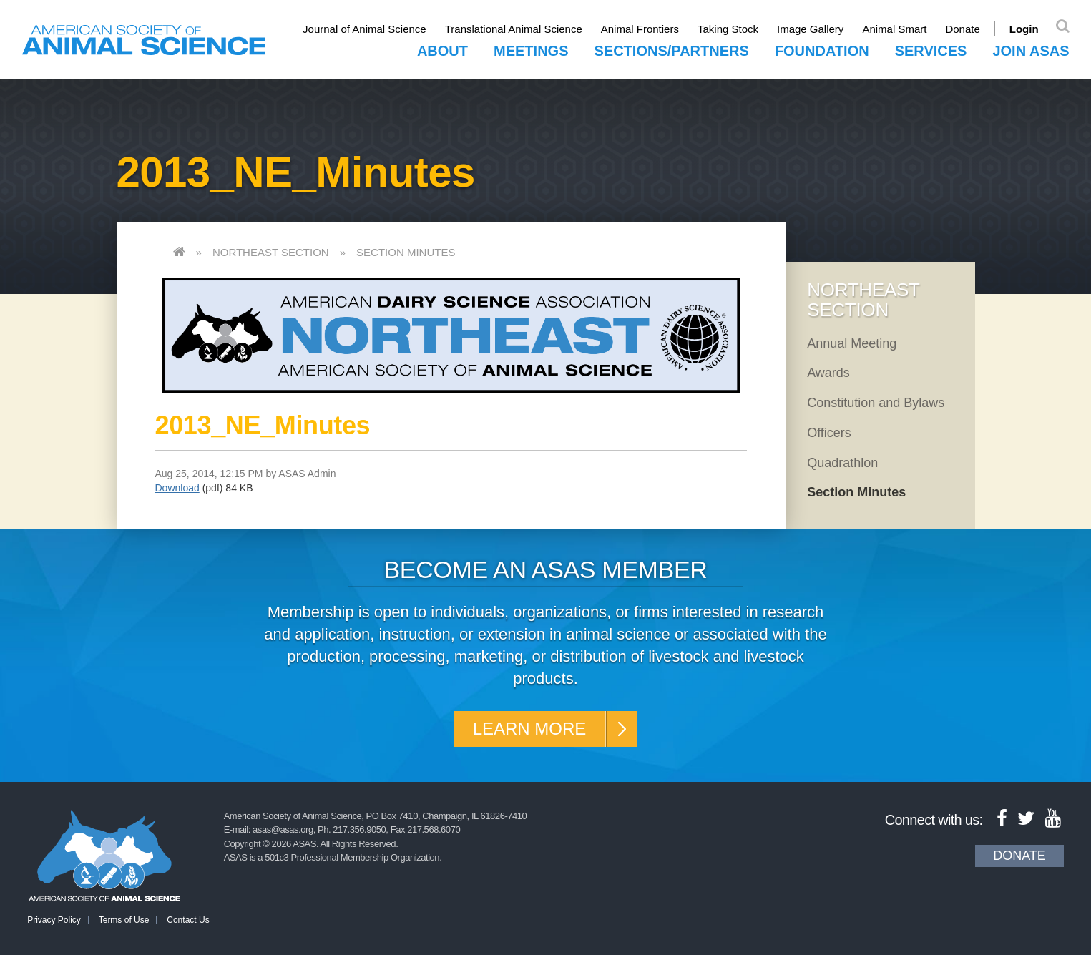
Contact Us (188, 920)
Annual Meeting (851, 343)
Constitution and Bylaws (875, 403)
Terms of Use (124, 920)
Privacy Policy (54, 920)
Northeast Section (270, 252)
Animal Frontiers (640, 29)
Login (1024, 29)
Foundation (822, 51)
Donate (962, 29)
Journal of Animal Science (364, 29)
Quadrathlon (842, 463)
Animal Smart (894, 29)
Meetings (531, 51)
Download (177, 488)
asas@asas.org (283, 829)
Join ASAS (1030, 51)
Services (931, 51)
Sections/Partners (671, 51)
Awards (828, 373)
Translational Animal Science (513, 29)
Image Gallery (810, 29)
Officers (829, 433)
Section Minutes (405, 252)
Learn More (530, 728)
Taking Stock (728, 29)
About (442, 51)
